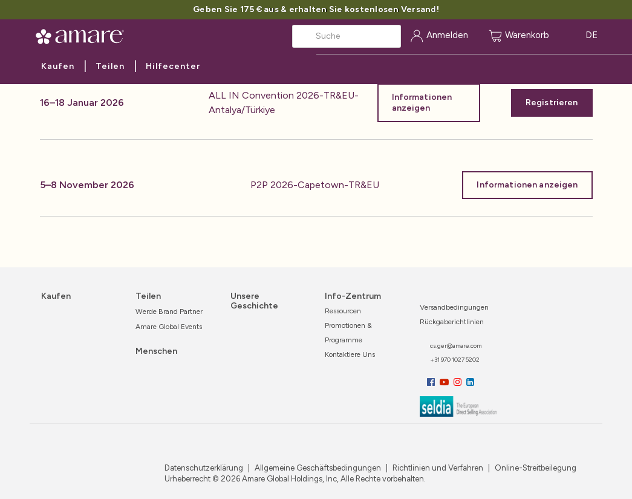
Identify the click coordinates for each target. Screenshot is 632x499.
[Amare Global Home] (83, 34)
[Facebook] (432, 382)
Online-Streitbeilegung (534, 467)
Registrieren (552, 102)
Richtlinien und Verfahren (437, 467)
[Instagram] (459, 382)
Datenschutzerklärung (204, 467)
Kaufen (57, 66)
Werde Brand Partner (169, 311)
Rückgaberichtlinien (452, 322)
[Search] (346, 36)
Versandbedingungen (454, 307)
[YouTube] (445, 382)
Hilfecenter (173, 66)
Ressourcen (343, 311)
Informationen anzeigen (422, 102)
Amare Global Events (168, 326)
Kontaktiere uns (350, 354)
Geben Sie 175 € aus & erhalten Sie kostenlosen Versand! (316, 9)
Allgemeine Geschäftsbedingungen (317, 467)
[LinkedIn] (470, 382)
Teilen (110, 66)
